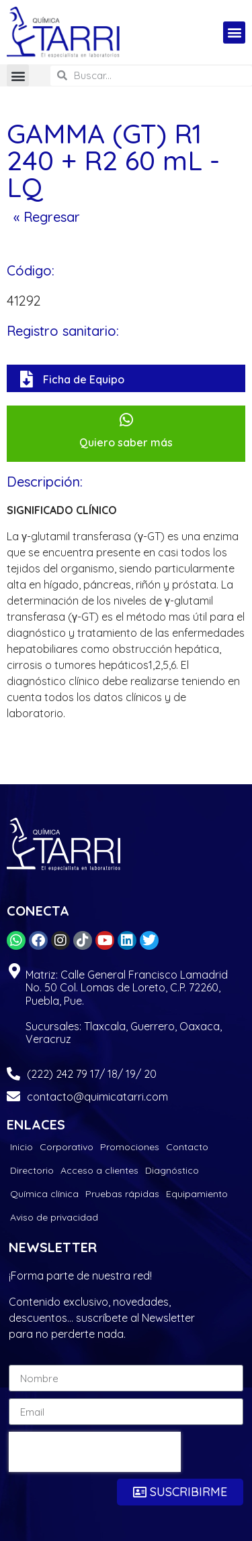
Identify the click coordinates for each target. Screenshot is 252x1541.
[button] (234, 32)
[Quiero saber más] (126, 420)
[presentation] (95, 1452)
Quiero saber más (126, 442)
